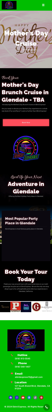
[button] (43, 5)
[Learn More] (23, 357)
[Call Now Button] (46, 407)
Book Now (26, 122)
